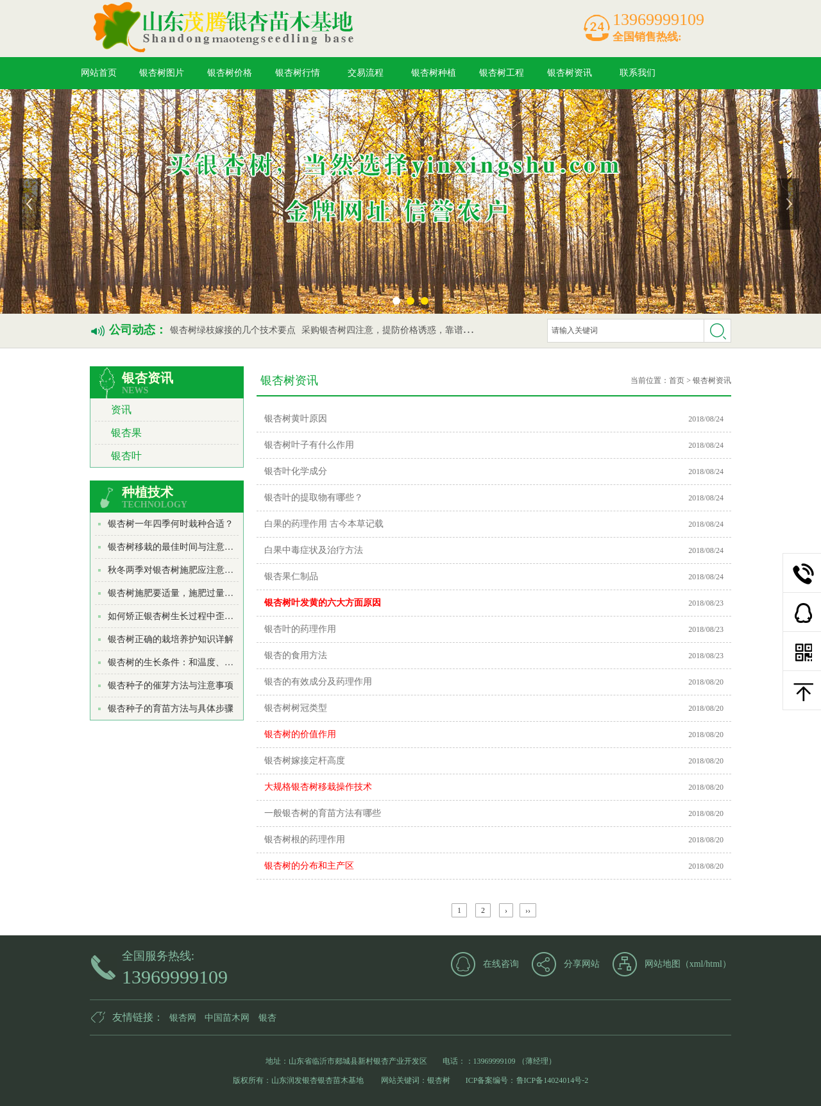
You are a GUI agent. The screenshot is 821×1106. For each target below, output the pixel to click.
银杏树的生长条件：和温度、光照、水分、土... (201, 662)
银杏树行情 (297, 73)
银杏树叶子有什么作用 (309, 445)
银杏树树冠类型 (295, 708)
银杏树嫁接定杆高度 (304, 760)
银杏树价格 (229, 73)
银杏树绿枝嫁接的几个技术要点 (233, 330)
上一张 (31, 204)
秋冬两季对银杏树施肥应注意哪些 (175, 570)
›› (527, 910)
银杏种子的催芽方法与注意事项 (170, 685)
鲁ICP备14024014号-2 (552, 1080)
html (714, 964)
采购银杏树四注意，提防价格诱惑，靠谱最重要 (395, 330)
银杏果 (126, 432)
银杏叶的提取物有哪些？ (313, 497)
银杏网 (182, 1018)
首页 (676, 380)
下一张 (789, 204)
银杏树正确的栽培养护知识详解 (170, 639)
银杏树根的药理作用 (304, 839)
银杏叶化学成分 (295, 471)
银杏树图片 (161, 73)
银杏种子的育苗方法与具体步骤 (170, 708)
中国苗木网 (227, 1018)
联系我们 (638, 73)
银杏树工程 (501, 73)
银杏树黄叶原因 (295, 418)
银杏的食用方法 (295, 655)
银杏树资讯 (569, 73)
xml (697, 964)
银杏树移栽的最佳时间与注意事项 (175, 547)
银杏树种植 (433, 73)
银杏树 (438, 1080)
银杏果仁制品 (291, 576)
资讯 (121, 409)
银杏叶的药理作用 (300, 629)
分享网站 (582, 964)
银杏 (267, 1018)
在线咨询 (501, 964)
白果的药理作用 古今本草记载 (324, 524)
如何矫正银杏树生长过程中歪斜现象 (179, 616)
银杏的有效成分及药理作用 (318, 681)
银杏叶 (126, 455)
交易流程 (366, 73)
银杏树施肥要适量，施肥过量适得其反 (184, 593)
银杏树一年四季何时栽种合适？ (170, 524)
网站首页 (99, 73)
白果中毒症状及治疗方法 (313, 550)
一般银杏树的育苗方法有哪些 (322, 813)
